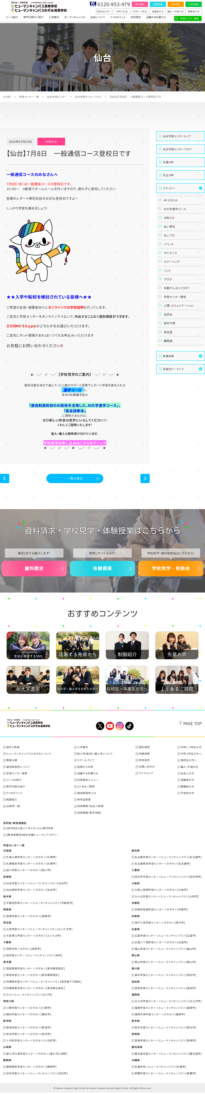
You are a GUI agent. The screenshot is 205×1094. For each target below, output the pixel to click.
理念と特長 (13, 751)
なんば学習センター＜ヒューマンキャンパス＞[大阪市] (167, 899)
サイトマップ (146, 777)
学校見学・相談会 (170, 571)
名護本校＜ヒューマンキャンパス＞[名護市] (160, 1068)
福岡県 (135, 997)
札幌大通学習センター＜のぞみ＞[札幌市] (32, 860)
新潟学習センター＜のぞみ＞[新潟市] (29, 1029)
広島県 (135, 932)
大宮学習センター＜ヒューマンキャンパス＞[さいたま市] (40, 932)
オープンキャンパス (74, 19)
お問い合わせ (147, 770)
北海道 (7, 853)
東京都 (7, 964)
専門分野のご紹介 (33, 19)
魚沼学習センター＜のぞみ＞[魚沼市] (29, 1036)
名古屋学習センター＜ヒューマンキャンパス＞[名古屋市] (168, 860)
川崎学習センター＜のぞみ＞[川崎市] (29, 1010)
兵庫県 (135, 919)
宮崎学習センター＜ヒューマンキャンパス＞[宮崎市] (165, 1042)
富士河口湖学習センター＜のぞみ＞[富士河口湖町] (37, 1055)
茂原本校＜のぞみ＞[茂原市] (24, 951)
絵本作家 (170, 339)
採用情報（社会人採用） (91, 809)
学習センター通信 (176, 309)
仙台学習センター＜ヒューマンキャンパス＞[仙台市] (37, 886)
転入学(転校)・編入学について (95, 757)
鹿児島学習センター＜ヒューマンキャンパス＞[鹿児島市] (168, 1055)
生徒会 (168, 329)
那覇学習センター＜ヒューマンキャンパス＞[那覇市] (165, 1075)
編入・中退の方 (176, 11)
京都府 (135, 905)
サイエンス (171, 260)
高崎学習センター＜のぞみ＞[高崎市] (29, 919)
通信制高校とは (86, 796)
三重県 (135, 873)
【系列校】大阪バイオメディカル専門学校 (30, 831)
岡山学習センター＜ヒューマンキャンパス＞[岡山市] (165, 964)
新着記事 (168, 375)
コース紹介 (12, 19)
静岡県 (7, 1062)
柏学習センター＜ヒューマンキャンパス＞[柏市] (34, 958)
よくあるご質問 (86, 790)
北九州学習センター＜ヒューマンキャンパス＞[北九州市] (168, 1003)
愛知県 (135, 853)
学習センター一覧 (29, 97)
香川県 (135, 971)
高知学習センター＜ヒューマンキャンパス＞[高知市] (165, 990)
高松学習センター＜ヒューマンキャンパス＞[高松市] (165, 977)
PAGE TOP (192, 727)
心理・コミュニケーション (180, 319)
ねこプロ (170, 240)
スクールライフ (86, 764)
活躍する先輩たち (156, 19)
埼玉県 (7, 925)
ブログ (168, 290)
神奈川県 (8, 1003)
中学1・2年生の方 (191, 751)
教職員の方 (194, 11)
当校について (97, 19)
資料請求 (140, 4)
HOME (7, 97)
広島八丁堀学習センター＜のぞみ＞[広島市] (161, 945)
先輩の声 (168, 162)
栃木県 (7, 899)
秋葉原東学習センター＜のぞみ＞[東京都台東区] (36, 990)
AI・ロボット (171, 200)
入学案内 (54, 19)
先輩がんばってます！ (177, 300)
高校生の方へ (104, 11)
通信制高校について (18, 770)
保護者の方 (158, 11)
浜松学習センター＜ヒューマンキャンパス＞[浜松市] (37, 1075)
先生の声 (168, 175)
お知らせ (169, 220)
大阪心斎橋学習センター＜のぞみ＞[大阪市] (161, 892)
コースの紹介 (14, 783)
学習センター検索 (189, 18)
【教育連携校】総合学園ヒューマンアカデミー (33, 838)
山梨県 (7, 1049)
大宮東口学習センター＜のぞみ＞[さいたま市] (34, 938)
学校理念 (136, 19)
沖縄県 (135, 1062)
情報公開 (12, 764)
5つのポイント (118, 19)
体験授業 (158, 4)
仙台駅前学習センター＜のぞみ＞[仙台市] (32, 892)
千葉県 (7, 945)
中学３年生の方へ (191, 757)
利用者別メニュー (87, 783)
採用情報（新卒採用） (89, 816)
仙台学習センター (58, 97)
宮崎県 (135, 1036)
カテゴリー (169, 188)
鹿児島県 (136, 1049)
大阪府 (135, 886)
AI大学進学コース (175, 210)
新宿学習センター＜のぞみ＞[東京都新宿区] (33, 977)
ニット (168, 280)
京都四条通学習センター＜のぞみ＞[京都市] (161, 912)
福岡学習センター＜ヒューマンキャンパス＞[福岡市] (165, 1010)
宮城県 (7, 879)
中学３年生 (122, 11)
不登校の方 (187, 796)
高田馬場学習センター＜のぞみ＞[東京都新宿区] (36, 971)
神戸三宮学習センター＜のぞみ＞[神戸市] (160, 925)
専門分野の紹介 (16, 790)
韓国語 (168, 359)
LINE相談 (193, 4)
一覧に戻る (75, 479)
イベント (169, 250)
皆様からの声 (85, 770)
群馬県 (7, 912)
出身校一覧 (13, 809)
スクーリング (172, 270)
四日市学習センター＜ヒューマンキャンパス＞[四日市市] (168, 879)
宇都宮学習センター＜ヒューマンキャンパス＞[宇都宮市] (40, 905)
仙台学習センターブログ (92, 97)
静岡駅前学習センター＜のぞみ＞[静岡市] (32, 1068)
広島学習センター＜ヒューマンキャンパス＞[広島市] (165, 938)
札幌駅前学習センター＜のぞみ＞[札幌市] (32, 866)
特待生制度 (84, 803)
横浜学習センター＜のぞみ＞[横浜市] (29, 1016)
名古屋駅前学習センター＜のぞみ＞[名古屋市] (163, 866)
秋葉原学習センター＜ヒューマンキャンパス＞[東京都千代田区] (44, 984)
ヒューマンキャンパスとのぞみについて (29, 757)
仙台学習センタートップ (177, 136)
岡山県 (135, 958)
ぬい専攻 (170, 230)
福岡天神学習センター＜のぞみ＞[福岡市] (160, 1016)
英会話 (168, 349)
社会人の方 (187, 777)
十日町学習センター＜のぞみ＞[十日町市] (32, 1042)
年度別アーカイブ (173, 388)
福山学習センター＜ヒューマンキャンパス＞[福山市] (165, 951)
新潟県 (7, 1023)
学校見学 (175, 4)
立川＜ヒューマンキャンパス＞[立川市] (29, 997)
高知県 (135, 984)
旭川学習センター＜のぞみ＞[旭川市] (29, 873)
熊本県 (135, 1023)
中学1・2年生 (140, 11)
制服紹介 (12, 803)
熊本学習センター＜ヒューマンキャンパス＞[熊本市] (165, 1029)
